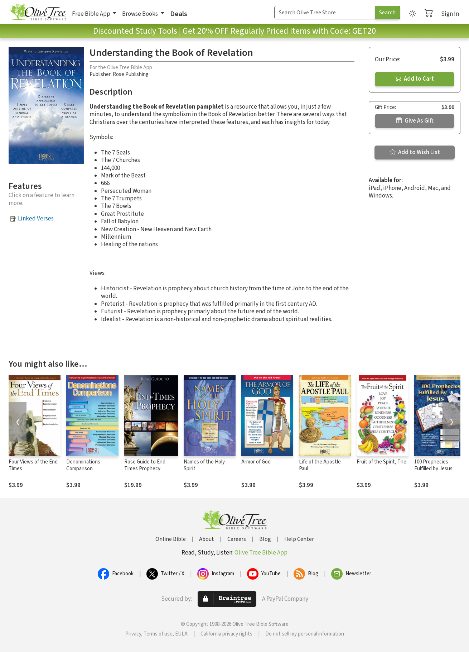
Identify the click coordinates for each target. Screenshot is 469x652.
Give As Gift (415, 120)
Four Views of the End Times (33, 465)
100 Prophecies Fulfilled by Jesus (433, 465)
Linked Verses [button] (36, 218)
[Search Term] (324, 12)
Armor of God (256, 462)
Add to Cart (414, 79)
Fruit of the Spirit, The (381, 462)
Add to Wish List (415, 152)
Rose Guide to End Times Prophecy (144, 465)
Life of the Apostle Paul (320, 465)
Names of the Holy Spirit (204, 465)
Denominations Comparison (83, 465)
